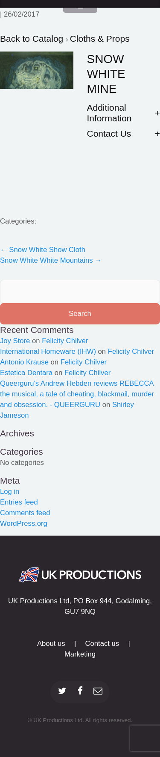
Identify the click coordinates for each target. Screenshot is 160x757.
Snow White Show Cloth (42, 250)
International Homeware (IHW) (48, 351)
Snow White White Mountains (51, 260)
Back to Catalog (33, 38)
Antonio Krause (24, 362)
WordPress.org (23, 523)
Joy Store (15, 341)
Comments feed (25, 513)
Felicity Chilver (65, 341)
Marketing (80, 654)
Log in (9, 491)
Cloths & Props (100, 38)
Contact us (102, 643)
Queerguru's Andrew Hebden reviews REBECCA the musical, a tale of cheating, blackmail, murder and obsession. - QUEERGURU (77, 394)
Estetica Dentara (26, 373)
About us (51, 643)
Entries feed (19, 502)
